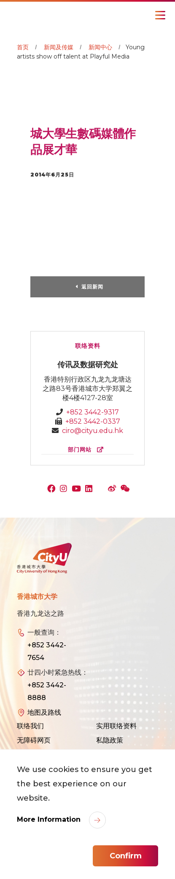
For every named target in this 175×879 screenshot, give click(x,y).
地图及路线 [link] (44, 712)
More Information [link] (50, 819)
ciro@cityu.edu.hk (92, 431)
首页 (23, 47)
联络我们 (30, 726)
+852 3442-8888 (46, 691)
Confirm (126, 855)
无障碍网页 (34, 740)
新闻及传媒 (58, 47)
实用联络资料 (116, 726)
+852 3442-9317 (92, 412)
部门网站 (87, 449)
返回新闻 (92, 286)
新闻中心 (100, 47)
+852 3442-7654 (46, 651)
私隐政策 (109, 740)
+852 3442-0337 (92, 421)
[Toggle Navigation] (160, 15)
